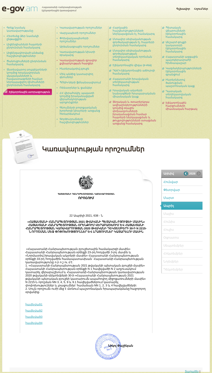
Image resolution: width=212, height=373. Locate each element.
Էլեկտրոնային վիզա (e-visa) (132, 65)
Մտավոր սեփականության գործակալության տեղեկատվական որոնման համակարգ (132, 55)
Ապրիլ (168, 205)
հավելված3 (33, 316)
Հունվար (170, 182)
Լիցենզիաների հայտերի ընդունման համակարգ (24, 46)
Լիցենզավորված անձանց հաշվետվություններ (25, 54)
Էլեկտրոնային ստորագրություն (29, 92)
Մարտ (168, 198)
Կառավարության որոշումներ (81, 27)
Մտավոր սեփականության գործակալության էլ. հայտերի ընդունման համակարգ (133, 42)
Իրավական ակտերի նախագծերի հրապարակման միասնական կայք (134, 93)
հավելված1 (33, 304)
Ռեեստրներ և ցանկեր (76, 87)
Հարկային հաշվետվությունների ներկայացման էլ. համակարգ (134, 30)
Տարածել (192, 371)
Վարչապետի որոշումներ (78, 32)
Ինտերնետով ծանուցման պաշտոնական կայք (180, 83)
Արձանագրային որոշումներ (80, 46)
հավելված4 (33, 323)
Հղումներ (201, 8)
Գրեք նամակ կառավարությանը (20, 29)
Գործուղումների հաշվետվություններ (74, 121)
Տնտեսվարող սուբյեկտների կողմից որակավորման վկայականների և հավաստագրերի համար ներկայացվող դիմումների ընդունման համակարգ (27, 77)
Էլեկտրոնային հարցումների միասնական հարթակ (181, 105)
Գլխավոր (183, 8)
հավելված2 (33, 310)
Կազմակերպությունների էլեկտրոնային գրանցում (184, 71)
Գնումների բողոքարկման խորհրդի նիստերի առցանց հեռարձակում (80, 110)
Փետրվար (171, 190)
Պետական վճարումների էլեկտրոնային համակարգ (176, 32)
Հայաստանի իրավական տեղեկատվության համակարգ (131, 82)
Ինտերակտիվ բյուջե (74, 68)
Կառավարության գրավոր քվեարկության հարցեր (78, 62)
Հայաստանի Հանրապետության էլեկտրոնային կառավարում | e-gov (41, 10)
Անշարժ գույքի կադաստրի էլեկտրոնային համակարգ (176, 47)
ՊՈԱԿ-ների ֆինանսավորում (80, 82)
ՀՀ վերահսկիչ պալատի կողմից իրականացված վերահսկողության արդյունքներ (77, 97)
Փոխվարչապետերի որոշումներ (74, 40)
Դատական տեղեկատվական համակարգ (178, 94)
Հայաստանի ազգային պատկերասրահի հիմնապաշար (182, 60)
